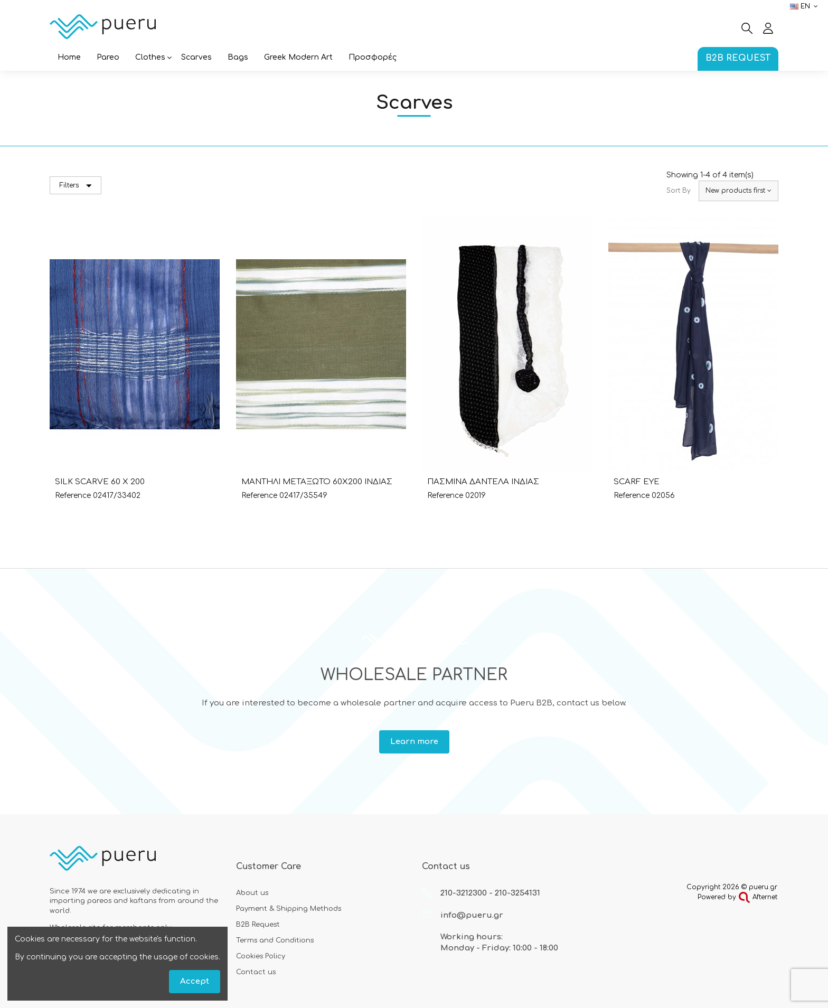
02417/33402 (116, 496)
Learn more (414, 741)
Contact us (256, 972)
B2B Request (258, 924)
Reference (73, 496)
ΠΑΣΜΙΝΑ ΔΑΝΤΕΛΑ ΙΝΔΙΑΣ (483, 481)
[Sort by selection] (738, 191)
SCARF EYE (637, 481)
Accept (194, 981)
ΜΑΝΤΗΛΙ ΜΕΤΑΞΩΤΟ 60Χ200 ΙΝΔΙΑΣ (316, 481)
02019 (475, 496)
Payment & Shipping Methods (288, 908)
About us (252, 893)
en (805, 6)
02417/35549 (303, 496)
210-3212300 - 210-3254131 (490, 893)
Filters (76, 185)
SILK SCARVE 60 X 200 (100, 481)
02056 (663, 496)
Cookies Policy (260, 956)
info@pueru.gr (471, 915)
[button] (150, 58)
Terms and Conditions (275, 940)
